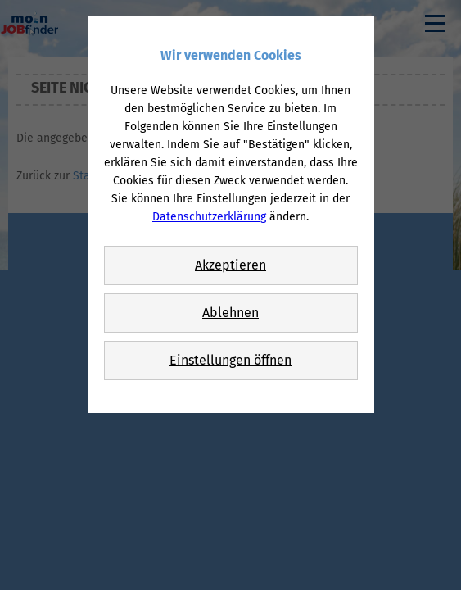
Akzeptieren (230, 265)
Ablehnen (230, 312)
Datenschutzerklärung (209, 217)
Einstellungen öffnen (230, 360)
